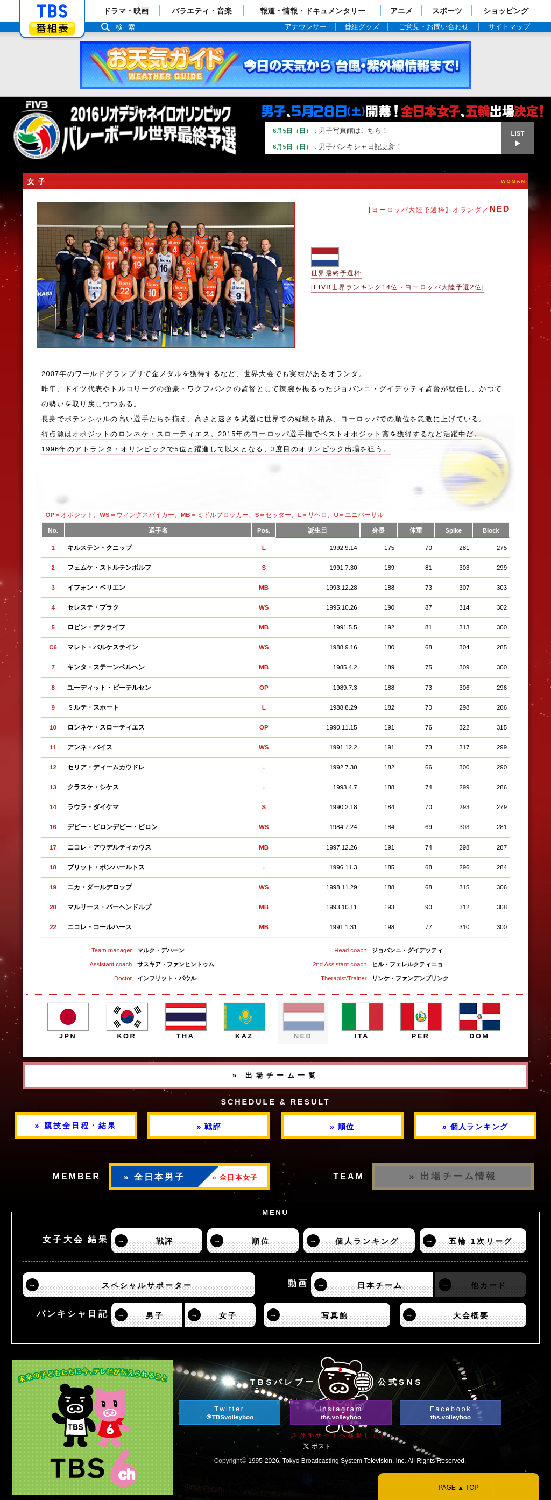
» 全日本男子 (155, 1176)
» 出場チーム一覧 (275, 1075)
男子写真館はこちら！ (330, 130)
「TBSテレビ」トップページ (52, 11)
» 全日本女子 (235, 1177)
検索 (128, 27)
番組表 (52, 28)
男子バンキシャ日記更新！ (337, 147)
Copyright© (230, 1460)
